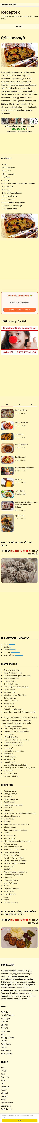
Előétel (7, 647)
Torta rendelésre (10, 844)
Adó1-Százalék (6, 1053)
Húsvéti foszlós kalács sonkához (16, 740)
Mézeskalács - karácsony (24, 468)
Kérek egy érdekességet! (19, 310)
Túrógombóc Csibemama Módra (16, 731)
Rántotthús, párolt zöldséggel (15, 830)
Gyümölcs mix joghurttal (13, 709)
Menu (19, 26)
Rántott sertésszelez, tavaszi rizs (16, 824)
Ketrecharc (5, 1087)
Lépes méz (19, 479)
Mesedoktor (5, 1031)
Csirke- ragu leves (11, 773)
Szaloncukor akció (11, 902)
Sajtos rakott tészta (11, 888)
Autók (3, 1099)
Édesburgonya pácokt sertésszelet (17, 841)
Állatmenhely (6, 1050)
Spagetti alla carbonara (13, 673)
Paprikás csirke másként (13, 745)
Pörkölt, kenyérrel (21, 444)
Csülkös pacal (20, 457)
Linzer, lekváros (10, 894)
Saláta (6, 833)
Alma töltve (8, 754)
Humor (3, 1090)
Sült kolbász (19, 434)
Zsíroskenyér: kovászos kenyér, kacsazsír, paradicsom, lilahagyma (26, 504)
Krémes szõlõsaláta (11, 678)
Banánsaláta (9, 703)
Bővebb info (12, 1117)
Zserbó (6, 886)
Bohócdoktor (6, 1012)
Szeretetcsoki (6, 1106)
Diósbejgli (7, 869)
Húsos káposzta (10, 835)
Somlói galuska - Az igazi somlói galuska (20, 768)
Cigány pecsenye (21, 422)
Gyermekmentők (7, 1103)
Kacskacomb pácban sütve (14, 863)
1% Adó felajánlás (7, 1015)
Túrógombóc (19, 491)
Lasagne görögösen (11, 776)
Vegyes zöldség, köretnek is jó (15, 872)
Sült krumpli (9, 866)
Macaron (7, 897)
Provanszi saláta (10, 692)
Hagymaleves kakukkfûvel (14, 751)
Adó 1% (4, 1034)
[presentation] (7, 404)
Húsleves (7, 821)
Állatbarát (4, 1093)
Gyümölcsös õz (10, 762)
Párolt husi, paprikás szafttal (15, 849)
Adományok (5, 1018)
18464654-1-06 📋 (19, 129)
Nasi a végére (13, 655)
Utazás (3, 1047)
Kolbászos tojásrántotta (13, 847)
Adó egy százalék (7, 1037)
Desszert (12, 652)
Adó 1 (3, 1068)
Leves (9, 644)
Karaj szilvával (9, 759)
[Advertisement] (19, 143)
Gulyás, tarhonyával (11, 855)
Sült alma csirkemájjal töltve (15, 695)
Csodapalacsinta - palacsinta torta (17, 675)
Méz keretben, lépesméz (13, 874)
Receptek (10, 12)
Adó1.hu (4, 1080)
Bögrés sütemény (10, 701)
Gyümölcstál (19, 515)
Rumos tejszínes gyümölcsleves (16, 687)
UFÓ (2, 1083)
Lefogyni (4, 1025)
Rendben (19, 1120)
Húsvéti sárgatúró (11, 737)
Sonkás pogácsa (10, 756)
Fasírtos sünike (9, 681)
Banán (6, 900)
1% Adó (4, 1071)
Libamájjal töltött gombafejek (15, 765)
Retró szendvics (21, 410)
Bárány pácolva (10, 698)
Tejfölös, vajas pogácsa (13, 726)
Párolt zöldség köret (12, 852)
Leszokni (4, 1022)
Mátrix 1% (4, 1028)
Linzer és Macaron (11, 883)
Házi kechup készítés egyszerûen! (17, 728)
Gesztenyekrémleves (12, 670)
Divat (3, 1074)
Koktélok (4, 1041)
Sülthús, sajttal (10, 838)
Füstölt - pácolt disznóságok (15, 860)
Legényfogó (8, 748)
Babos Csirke (9, 706)
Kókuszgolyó (9, 891)
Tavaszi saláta (9, 689)
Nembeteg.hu (6, 1044)
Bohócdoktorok (6, 1109)
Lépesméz (8, 877)
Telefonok (4, 1096)
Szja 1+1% (5, 1077)
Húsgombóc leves (11, 880)
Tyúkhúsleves (9, 734)
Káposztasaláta (10, 827)
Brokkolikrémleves (11, 684)
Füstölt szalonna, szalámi (14, 858)
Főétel (10, 649)
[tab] (7, 404)
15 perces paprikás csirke (13, 742)
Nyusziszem (8, 770)
